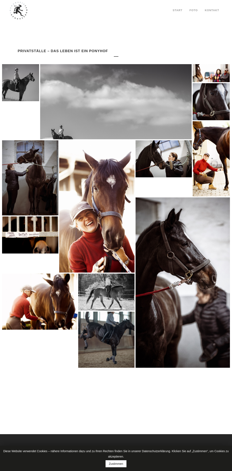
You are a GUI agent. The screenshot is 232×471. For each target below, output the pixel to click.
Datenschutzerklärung (156, 451)
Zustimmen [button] (116, 463)
